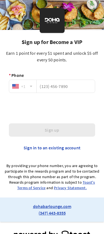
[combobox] (23, 86)
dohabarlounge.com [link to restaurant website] (52, 206)
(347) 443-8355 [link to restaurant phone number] (52, 213)
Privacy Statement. (70, 187)
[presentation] (52, 108)
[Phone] (66, 86)
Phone (16, 75)
